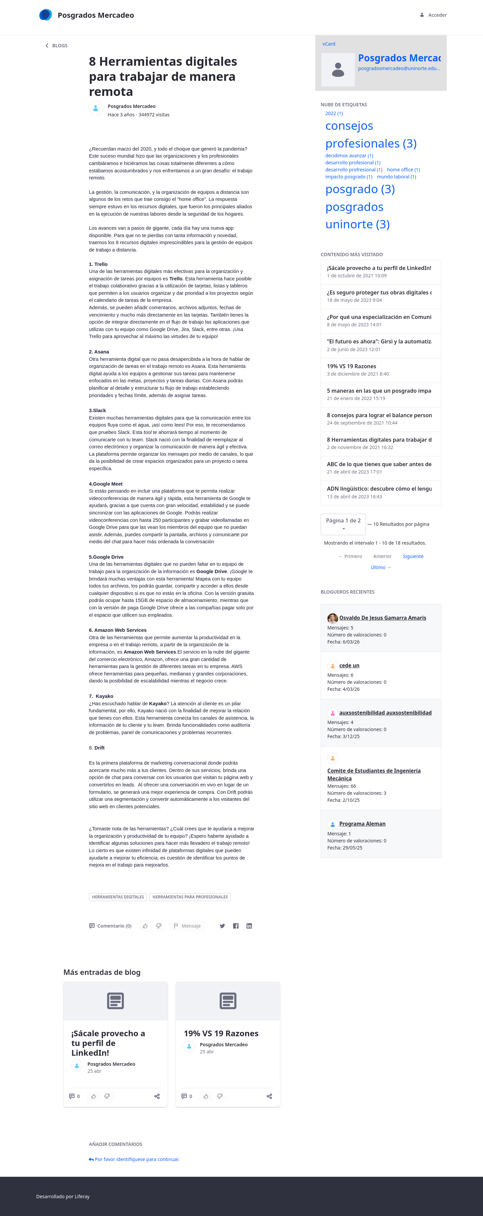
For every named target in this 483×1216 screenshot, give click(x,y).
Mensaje (187, 926)
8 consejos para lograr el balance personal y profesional (379, 415)
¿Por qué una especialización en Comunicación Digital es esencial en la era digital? (379, 317)
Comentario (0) (110, 926)
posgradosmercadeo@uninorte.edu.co (400, 68)
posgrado (360, 189)
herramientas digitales (118, 897)
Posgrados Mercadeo (132, 106)
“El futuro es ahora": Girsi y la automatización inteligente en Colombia (379, 341)
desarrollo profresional (353, 169)
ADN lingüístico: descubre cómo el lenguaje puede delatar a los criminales (379, 488)
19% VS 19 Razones (221, 1033)
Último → (381, 567)
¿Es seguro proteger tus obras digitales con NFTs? (379, 292)
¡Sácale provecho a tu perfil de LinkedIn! (108, 1043)
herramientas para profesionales (190, 897)
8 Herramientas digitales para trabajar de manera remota (379, 439)
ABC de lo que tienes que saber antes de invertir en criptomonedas (379, 464)
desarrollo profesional (352, 162)
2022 (334, 113)
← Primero (350, 556)
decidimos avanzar (349, 155)
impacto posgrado (348, 176)
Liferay (82, 1196)
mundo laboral (396, 176)
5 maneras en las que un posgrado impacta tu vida (379, 390)
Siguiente (413, 556)
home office (403, 169)
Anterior (382, 556)
